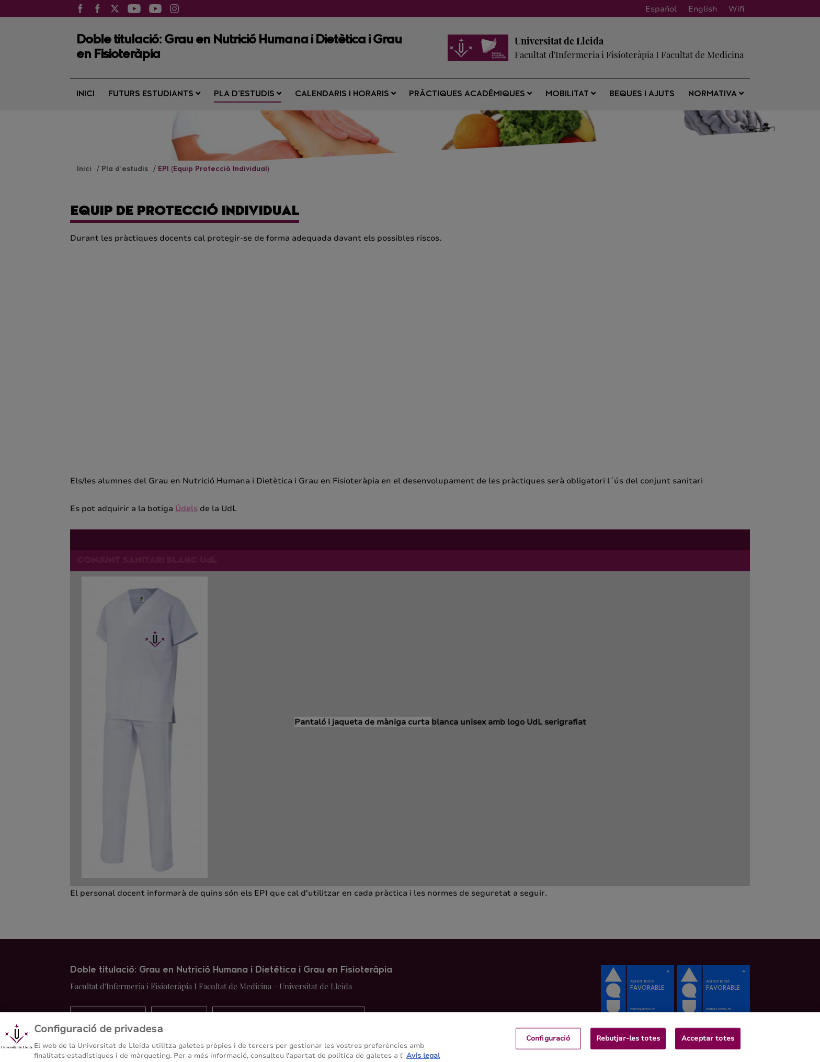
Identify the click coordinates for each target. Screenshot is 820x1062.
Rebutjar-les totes (628, 1046)
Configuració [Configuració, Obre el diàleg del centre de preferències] (548, 1046)
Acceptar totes (707, 1046)
